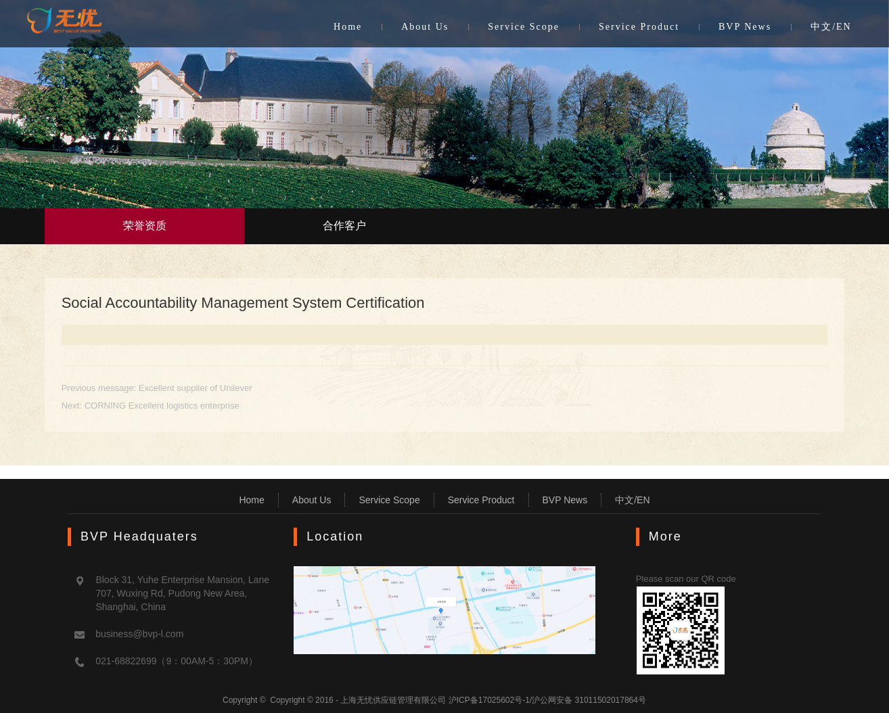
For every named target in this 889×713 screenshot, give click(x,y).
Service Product (639, 27)
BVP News (745, 27)
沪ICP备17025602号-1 (489, 700)
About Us (425, 27)
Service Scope (524, 27)
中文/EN (831, 27)
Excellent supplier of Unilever (195, 388)
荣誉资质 (144, 225)
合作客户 (344, 225)
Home (348, 27)
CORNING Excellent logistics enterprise (162, 405)
